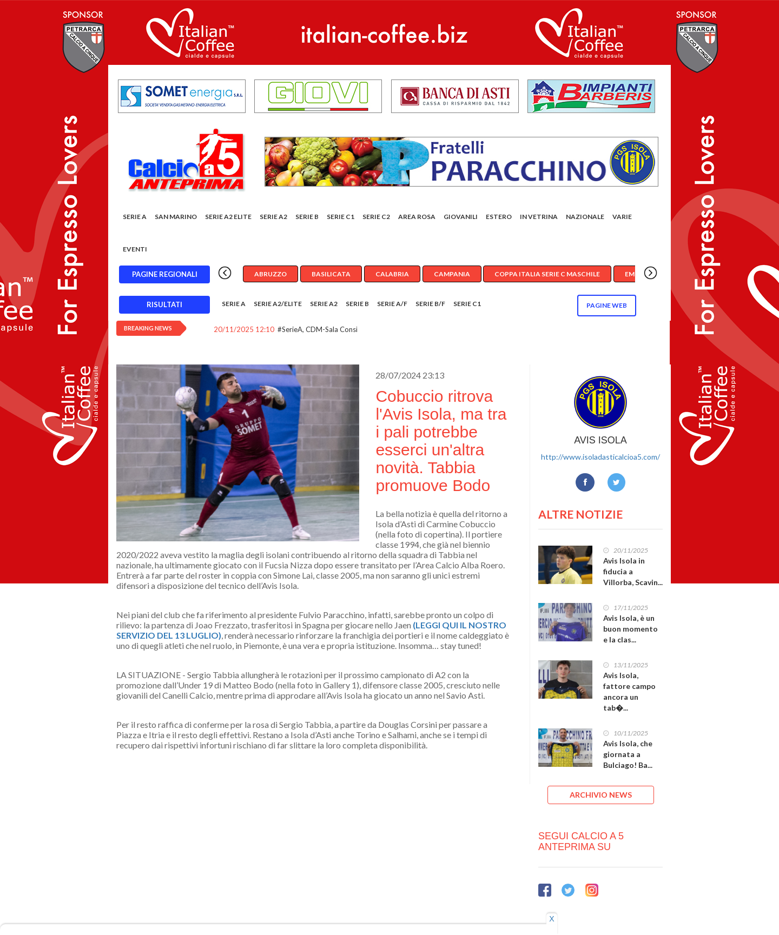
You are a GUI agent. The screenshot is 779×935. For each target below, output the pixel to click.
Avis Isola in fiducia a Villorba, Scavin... (633, 571)
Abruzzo (270, 274)
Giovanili (461, 217)
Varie (622, 217)
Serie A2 (273, 217)
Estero (499, 217)
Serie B (307, 217)
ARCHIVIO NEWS (601, 794)
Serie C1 (340, 217)
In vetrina (539, 217)
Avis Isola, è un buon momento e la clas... (630, 628)
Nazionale (585, 217)
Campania (452, 274)
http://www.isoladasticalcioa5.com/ (600, 456)
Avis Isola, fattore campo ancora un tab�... (629, 691)
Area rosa (416, 217)
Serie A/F (392, 304)
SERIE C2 (376, 217)
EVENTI (135, 249)
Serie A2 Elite (228, 217)
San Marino (176, 217)
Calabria (392, 274)
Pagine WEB (606, 305)
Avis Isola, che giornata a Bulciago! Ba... (627, 754)
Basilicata (331, 274)
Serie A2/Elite (278, 304)
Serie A (135, 217)
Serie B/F (430, 304)
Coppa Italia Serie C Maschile (547, 274)
